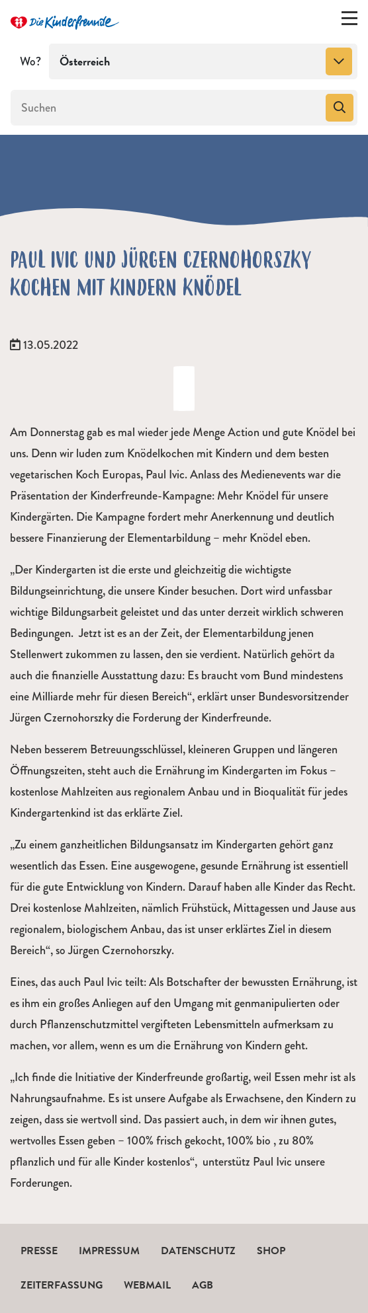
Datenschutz (198, 1251)
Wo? (30, 61)
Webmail (147, 1285)
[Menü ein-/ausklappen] (349, 21)
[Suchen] (167, 108)
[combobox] (203, 61)
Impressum (109, 1251)
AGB (202, 1285)
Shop (271, 1251)
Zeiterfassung (62, 1285)
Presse (39, 1251)
